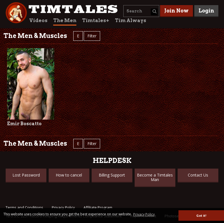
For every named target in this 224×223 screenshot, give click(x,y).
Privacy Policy (63, 207)
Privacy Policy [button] (144, 214)
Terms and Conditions (24, 207)
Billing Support (112, 175)
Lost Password (26, 175)
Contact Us (198, 175)
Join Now (176, 11)
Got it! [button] (201, 215)
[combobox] (141, 11)
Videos (38, 20)
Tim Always (130, 20)
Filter (91, 36)
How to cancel (69, 175)
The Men (64, 20)
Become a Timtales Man (155, 177)
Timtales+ (95, 20)
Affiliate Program (97, 207)
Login (206, 11)
